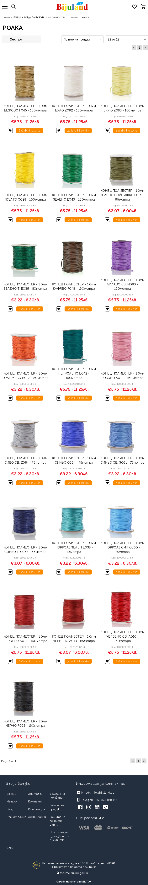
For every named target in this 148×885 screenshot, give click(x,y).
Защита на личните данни (58, 820)
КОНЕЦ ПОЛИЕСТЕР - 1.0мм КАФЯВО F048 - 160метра (74, 286)
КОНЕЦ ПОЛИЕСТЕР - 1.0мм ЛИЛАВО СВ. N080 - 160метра (122, 284)
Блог (10, 847)
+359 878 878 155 (105, 799)
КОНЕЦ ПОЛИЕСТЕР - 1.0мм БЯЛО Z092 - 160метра (74, 108)
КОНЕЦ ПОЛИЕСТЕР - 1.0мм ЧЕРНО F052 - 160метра (25, 723)
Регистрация (16, 816)
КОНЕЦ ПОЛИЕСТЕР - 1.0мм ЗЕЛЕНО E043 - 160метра (74, 197)
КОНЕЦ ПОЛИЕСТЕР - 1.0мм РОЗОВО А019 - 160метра (122, 375)
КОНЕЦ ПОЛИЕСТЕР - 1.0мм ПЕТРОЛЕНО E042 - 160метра (74, 373)
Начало (12, 801)
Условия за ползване (57, 795)
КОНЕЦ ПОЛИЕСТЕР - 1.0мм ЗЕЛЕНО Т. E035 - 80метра (25, 286)
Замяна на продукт (57, 807)
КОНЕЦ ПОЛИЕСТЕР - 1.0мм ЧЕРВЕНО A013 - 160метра (25, 638)
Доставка (35, 793)
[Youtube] (98, 807)
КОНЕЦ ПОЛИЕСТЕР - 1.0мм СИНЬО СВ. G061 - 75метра (123, 460)
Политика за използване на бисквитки (60, 836)
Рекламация (36, 809)
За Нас (11, 793)
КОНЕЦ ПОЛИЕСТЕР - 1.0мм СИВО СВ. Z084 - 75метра (25, 460)
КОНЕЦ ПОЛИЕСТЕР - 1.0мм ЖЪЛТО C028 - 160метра (25, 197)
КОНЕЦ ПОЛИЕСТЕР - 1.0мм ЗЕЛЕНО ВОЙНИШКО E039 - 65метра (122, 194)
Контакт (35, 801)
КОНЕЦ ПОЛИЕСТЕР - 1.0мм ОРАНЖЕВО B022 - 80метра (26, 375)
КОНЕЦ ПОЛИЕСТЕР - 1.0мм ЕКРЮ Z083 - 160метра (122, 108)
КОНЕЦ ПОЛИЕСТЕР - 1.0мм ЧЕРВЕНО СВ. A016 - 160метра (122, 636)
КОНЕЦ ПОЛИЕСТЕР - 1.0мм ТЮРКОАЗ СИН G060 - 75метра (122, 547)
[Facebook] (81, 807)
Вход (10, 809)
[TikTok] (106, 807)
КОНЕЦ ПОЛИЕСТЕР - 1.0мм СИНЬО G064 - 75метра (74, 460)
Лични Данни (37, 816)
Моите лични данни (74, 873)
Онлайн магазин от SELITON (74, 881)
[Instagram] (89, 807)
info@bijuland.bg (103, 792)
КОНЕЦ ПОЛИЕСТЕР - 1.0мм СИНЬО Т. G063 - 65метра (25, 549)
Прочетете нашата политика (74, 866)
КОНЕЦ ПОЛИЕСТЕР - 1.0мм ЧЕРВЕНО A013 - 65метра (74, 638)
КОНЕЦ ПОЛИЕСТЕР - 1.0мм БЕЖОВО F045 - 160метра (25, 108)
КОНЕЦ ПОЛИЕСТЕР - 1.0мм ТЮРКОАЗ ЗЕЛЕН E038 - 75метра (74, 547)
